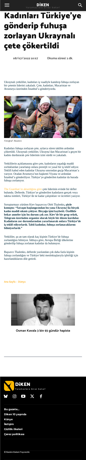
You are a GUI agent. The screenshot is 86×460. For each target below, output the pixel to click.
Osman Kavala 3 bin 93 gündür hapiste (43, 330)
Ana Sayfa (10, 281)
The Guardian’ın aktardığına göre (23, 189)
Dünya (22, 281)
